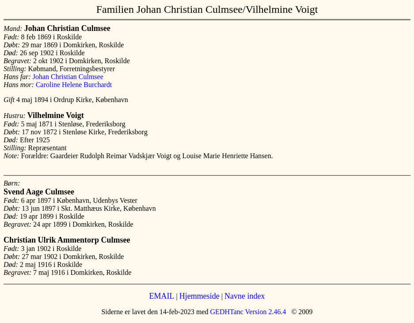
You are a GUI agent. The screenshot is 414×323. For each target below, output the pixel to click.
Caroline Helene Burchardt (74, 84)
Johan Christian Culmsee (68, 76)
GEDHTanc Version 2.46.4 (247, 311)
